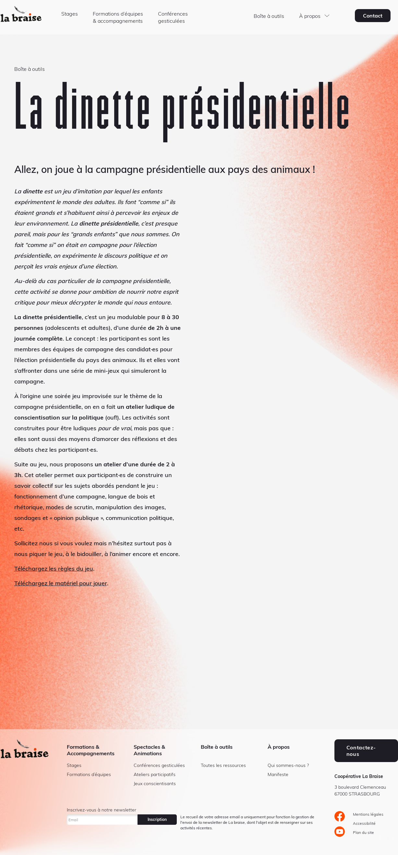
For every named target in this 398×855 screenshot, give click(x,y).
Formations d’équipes (89, 774)
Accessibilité (364, 823)
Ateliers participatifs (154, 774)
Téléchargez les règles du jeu (53, 568)
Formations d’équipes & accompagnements (118, 17)
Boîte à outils (269, 16)
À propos (309, 16)
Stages (69, 13)
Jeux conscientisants (155, 783)
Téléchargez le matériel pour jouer (60, 583)
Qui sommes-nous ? (288, 765)
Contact (372, 15)
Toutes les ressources (223, 765)
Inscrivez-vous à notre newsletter (101, 810)
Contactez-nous (361, 750)
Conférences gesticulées (173, 17)
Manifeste (278, 774)
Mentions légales (368, 814)
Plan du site (363, 832)
